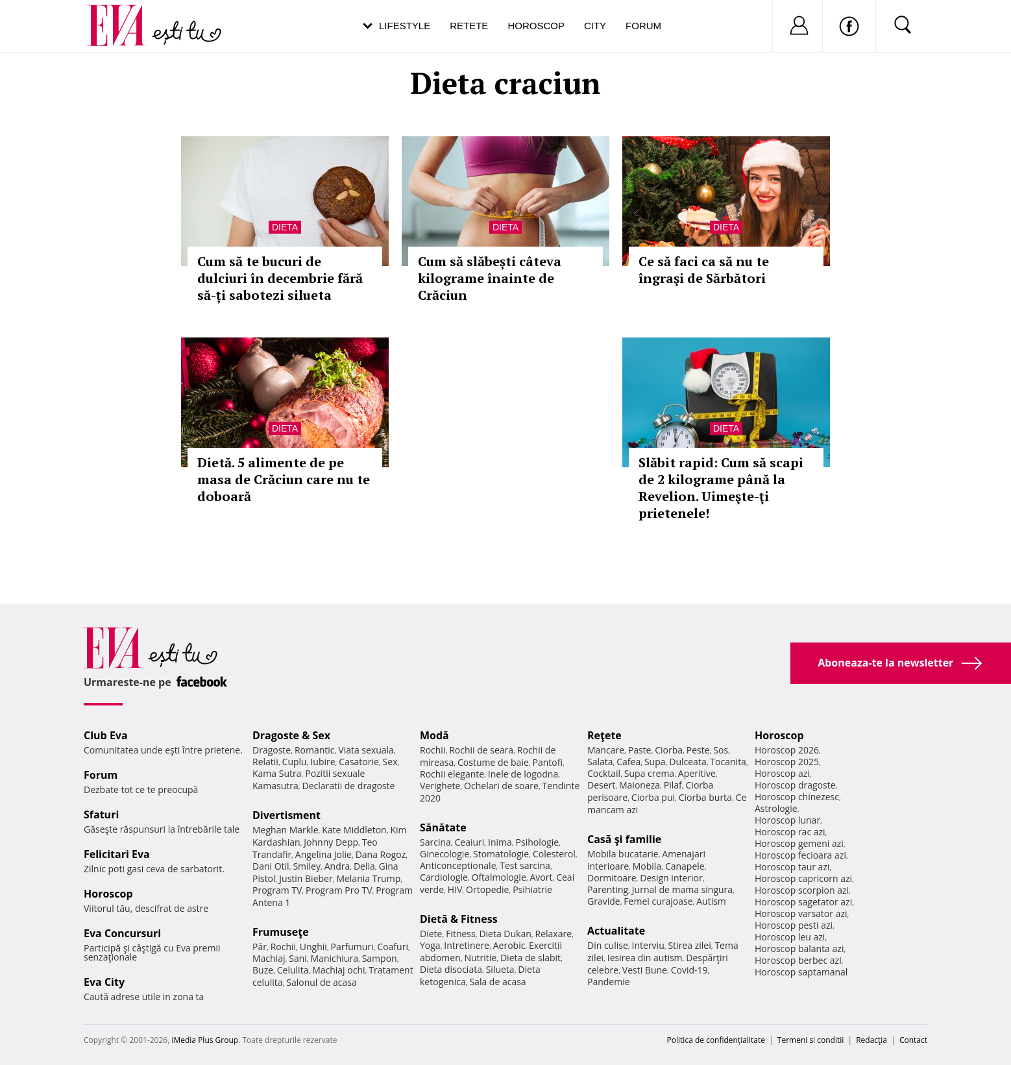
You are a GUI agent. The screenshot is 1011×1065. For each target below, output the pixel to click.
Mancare (605, 750)
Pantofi (548, 762)
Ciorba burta (705, 797)
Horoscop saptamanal (801, 972)
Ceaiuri (470, 842)
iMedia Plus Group (204, 1040)
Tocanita (728, 761)
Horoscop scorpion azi (802, 890)
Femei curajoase (658, 901)
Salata (600, 761)
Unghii (313, 946)
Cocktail (603, 773)
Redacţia (871, 1040)
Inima (500, 842)
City (595, 25)
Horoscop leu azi (790, 937)
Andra (337, 866)
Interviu (648, 945)
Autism (711, 901)
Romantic (315, 750)
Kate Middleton (354, 830)
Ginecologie (444, 854)
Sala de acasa (497, 981)
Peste (698, 750)
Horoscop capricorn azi (803, 878)
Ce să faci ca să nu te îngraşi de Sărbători (704, 269)
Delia (364, 866)
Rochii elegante (452, 774)
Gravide (603, 901)
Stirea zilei (689, 945)
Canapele (685, 866)
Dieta (285, 227)
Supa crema (649, 773)
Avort (541, 877)
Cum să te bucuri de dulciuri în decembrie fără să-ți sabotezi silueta (280, 278)
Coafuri (392, 946)
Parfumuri (352, 946)
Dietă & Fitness (459, 919)
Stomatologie (501, 854)
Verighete (440, 785)
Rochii (283, 946)
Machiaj (269, 958)
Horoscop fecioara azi (800, 855)
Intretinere (466, 945)
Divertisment (286, 815)
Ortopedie (487, 889)
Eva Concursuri (122, 933)
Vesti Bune (644, 970)
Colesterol (554, 854)
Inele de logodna (523, 774)
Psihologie (537, 842)
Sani (298, 958)
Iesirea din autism (645, 957)
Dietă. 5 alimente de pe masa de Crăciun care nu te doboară (283, 479)
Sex (390, 761)
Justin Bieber (305, 878)
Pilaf (673, 785)
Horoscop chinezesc (797, 796)
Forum (643, 25)
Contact (913, 1040)
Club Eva (106, 735)
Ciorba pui (653, 797)
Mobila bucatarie (623, 854)
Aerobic (509, 945)
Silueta (500, 969)
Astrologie (776, 808)
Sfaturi (101, 814)
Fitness (461, 933)
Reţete (604, 735)
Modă (434, 735)
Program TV (277, 890)
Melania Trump (368, 878)
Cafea (628, 761)
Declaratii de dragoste (348, 785)
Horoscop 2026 (787, 750)
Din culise (607, 945)
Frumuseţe (280, 932)
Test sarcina (525, 865)
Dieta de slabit (530, 957)
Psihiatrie (532, 889)
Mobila (647, 866)
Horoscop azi (782, 773)
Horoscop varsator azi (801, 913)
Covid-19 (689, 970)
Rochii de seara (481, 750)
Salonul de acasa (321, 982)
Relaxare (553, 933)
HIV (455, 889)
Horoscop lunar (787, 820)
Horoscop (536, 25)
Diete (431, 933)
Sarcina (435, 842)
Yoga (430, 945)
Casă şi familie (624, 839)
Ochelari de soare (501, 785)
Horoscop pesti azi (794, 925)
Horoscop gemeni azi (799, 843)
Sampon (379, 958)
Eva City (104, 982)
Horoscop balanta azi (799, 948)
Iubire (322, 761)
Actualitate (616, 931)
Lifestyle (404, 25)
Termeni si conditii (810, 1040)
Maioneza (639, 785)
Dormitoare (612, 878)
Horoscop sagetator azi (803, 902)
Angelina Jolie (323, 854)
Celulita (293, 970)
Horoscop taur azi (792, 867)
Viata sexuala (366, 750)
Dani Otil (270, 866)
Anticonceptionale (458, 865)
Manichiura (334, 958)
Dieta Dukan (505, 933)
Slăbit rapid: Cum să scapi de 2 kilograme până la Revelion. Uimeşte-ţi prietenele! (721, 488)
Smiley (307, 866)
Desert (601, 785)
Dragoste (271, 750)
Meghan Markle (285, 830)
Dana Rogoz (381, 854)
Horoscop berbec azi (798, 960)
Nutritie (480, 957)
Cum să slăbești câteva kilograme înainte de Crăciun (489, 278)
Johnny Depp (331, 842)
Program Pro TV (339, 890)
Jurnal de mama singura (682, 889)
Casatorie (359, 761)
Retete (469, 25)
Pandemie (608, 981)
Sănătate (443, 827)
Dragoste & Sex (291, 735)
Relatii (265, 761)
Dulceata (687, 761)
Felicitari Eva (117, 854)
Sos (720, 750)
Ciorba (669, 750)
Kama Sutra (276, 773)
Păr (259, 946)
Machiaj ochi (338, 970)
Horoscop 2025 (787, 761)
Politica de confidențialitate (716, 1040)
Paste (640, 750)
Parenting (607, 889)
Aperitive (697, 773)
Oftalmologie (499, 877)
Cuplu (294, 761)
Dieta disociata (451, 969)
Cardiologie (444, 877)
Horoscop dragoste (795, 785)
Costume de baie (493, 762)
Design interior (671, 878)
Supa (655, 761)
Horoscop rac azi (790, 832)
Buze (262, 970)
